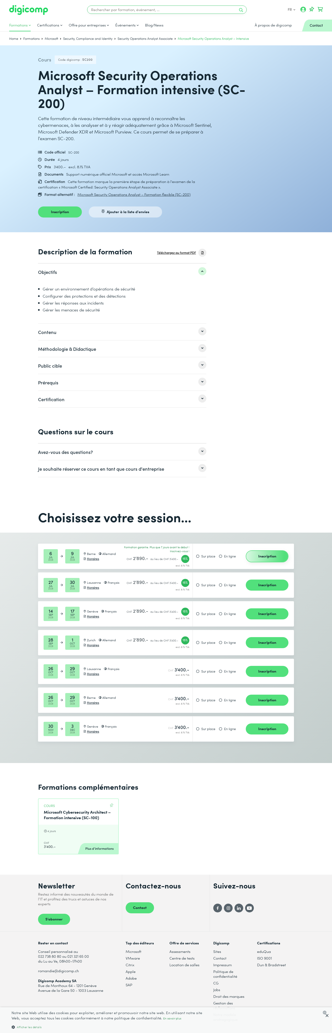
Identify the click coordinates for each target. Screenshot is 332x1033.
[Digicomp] (28, 10)
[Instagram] (228, 908)
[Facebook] (217, 908)
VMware (133, 958)
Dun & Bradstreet (271, 964)
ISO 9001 (264, 958)
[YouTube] (249, 908)
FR (291, 9)
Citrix (130, 964)
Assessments (179, 951)
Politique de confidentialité (225, 974)
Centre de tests (182, 958)
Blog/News (154, 25)
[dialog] (166, 1020)
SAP (129, 984)
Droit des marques (228, 996)
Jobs (216, 989)
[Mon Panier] (320, 9)
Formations (18, 25)
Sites (217, 951)
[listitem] (122, 272)
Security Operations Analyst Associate (145, 38)
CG (216, 983)
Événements (125, 25)
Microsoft (51, 38)
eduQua (264, 951)
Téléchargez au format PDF (176, 252)
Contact (140, 907)
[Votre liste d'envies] (311, 9)
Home (13, 38)
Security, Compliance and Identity (88, 38)
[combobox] (326, 1012)
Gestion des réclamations (224, 1005)
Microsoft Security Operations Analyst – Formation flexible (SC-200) (133, 194)
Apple (131, 971)
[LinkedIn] (238, 908)
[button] (111, 1027)
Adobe (131, 978)
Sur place (208, 556)
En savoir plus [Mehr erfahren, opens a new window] (172, 1018)
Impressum (222, 964)
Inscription (60, 211)
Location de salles (184, 964)
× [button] (327, 1016)
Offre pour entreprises (87, 25)
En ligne (230, 556)
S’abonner (54, 918)
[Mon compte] (303, 11)
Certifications (48, 25)
